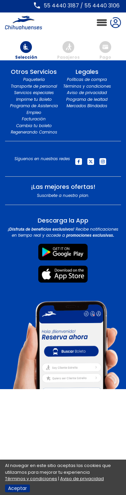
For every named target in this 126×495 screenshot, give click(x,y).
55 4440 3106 (102, 5)
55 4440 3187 (61, 5)
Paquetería (34, 79)
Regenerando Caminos (34, 132)
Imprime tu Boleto (34, 99)
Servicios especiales (34, 92)
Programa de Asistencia (34, 106)
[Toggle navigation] (102, 23)
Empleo (34, 112)
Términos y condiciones (87, 86)
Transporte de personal (34, 86)
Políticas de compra (87, 79)
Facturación (34, 119)
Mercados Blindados (87, 106)
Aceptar (17, 488)
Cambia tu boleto (34, 125)
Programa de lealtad (87, 99)
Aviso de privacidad (87, 92)
